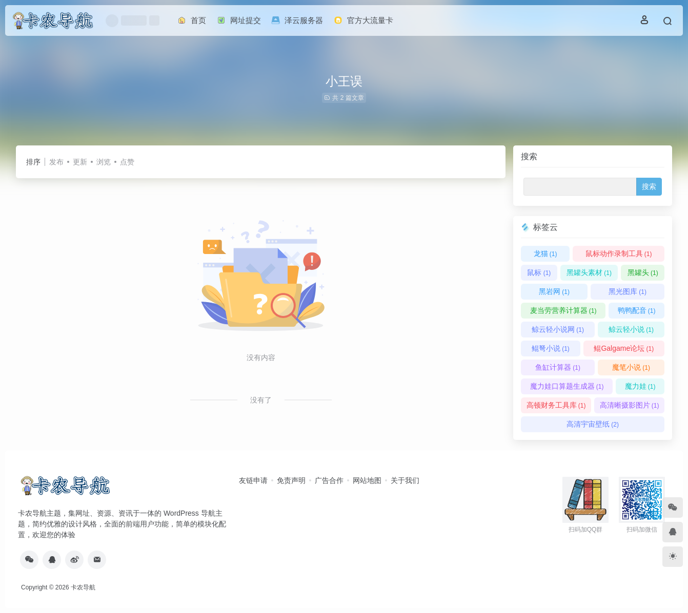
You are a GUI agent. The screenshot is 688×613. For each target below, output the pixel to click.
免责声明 (291, 480)
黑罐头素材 (589, 272)
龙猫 (545, 253)
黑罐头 (643, 272)
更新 (80, 162)
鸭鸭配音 (637, 310)
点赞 (127, 162)
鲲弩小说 (551, 348)
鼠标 (539, 272)
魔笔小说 (631, 367)
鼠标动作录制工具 (618, 253)
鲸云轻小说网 (558, 329)
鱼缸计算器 (557, 367)
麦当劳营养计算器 (563, 310)
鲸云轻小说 (631, 329)
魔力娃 (640, 386)
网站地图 (367, 480)
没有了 (261, 400)
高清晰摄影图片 (629, 405)
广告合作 (329, 480)
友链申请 (253, 480)
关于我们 (405, 480)
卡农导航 (83, 587)
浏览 (103, 162)
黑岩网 (554, 291)
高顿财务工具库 (556, 405)
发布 (56, 162)
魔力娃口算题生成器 (567, 386)
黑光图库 (627, 291)
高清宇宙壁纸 (592, 424)
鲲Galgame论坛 (624, 348)
